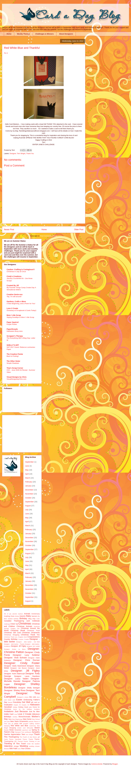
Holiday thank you (25, 707)
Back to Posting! (13, 356)
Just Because (21, 711)
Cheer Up (14, 624)
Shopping (12, 728)
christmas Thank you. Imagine (13, 637)
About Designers (66, 34)
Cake (38, 618)
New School (36, 719)
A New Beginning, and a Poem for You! (21, 303)
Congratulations (33, 637)
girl (39, 702)
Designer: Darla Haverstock (15, 666)
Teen (23, 734)
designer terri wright (33, 646)
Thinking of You (12, 743)
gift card (34, 702)
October (28, 498)
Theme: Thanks (28, 739)
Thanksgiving (13, 737)
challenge (7, 624)
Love (15, 714)
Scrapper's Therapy (15, 336)
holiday (15, 707)
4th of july (7, 614)
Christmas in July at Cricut (16, 271)
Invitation (37, 709)
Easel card (11, 700)
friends (10, 702)
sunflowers (28, 732)
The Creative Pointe (15, 354)
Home (9, 34)
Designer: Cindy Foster (22, 663)
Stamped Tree (19, 732)
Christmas (24, 623)
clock (25, 637)
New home (27, 719)
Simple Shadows (13, 363)
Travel (23, 744)
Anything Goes (9, 616)
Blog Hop (31, 619)
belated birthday (13, 618)
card (28, 621)
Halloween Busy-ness (15, 331)
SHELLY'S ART (13, 345)
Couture (20, 639)
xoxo (19, 748)
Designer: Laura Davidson (27, 676)
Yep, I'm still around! (14, 296)
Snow (11, 730)
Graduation (8, 705)
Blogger (115, 764)
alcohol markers (17, 614)
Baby (28, 616)
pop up (10, 723)
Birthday (23, 618)
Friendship (17, 702)
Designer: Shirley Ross (14, 690)
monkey (14, 716)
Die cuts (32, 697)
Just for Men (34, 711)
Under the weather (33, 743)
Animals (27, 614)
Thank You (30, 153)
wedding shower (34, 746)
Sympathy (36, 732)
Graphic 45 (25, 705)
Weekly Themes (23, 34)
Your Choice (26, 748)
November (29, 494)
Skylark (6, 730)
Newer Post (9, 229)
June (27, 466)
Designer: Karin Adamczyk (14, 674)
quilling (31, 723)
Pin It (6, 53)
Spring (34, 730)
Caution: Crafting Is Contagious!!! (21, 269)
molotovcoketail (96, 764)
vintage (16, 746)
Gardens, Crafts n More (16, 301)
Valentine (8, 746)
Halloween (35, 704)
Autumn (23, 616)
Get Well (26, 702)
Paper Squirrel (13, 322)
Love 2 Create (12, 308)
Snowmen (17, 730)
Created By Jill (13, 285)
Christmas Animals (24, 626)
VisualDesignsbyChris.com (16, 379)
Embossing (28, 700)
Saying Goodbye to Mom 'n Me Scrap (20, 317)
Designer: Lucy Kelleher (26, 655)
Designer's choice (22, 697)
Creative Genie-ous (15, 294)
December (29, 490)
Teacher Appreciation (12, 734)
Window (6, 748)
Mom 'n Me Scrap (14, 315)
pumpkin (25, 723)
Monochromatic (25, 717)
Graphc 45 (17, 705)
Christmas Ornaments (31, 633)
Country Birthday (10, 639)
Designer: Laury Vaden (16, 678)
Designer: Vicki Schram (15, 657)
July (26, 510)
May (26, 470)
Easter (19, 699)
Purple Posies (12, 324)
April (27, 474)
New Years (14, 721)
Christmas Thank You (30, 635)
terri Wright (29, 734)
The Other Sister (13, 361)
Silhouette (30, 728)
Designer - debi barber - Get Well (28, 642)
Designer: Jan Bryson (18, 668)
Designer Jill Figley (18, 646)
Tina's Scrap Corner (15, 368)
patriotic (31, 721)
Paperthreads (12, 329)
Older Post (78, 229)
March (27, 478)
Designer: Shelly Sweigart (29, 688)
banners (34, 616)
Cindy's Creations (14, 276)
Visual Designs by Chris (16, 377)
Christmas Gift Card (12, 633)
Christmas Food (33, 630)
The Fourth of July (26, 737)
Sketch (37, 728)
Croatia (26, 639)
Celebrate (36, 621)
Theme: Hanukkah (15, 739)
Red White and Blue (19, 726)
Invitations (8, 711)
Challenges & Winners (44, 34)
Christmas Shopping (11, 635)
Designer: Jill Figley (25, 670)
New (10, 719)
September (29, 462)
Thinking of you (34, 741)
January (28, 486)
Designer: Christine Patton (22, 650)
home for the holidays (22, 709)
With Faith (13, 748)
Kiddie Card (8, 714)
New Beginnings (17, 719)
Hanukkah (8, 707)
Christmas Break (18, 630)
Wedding (24, 746)
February (28, 482)
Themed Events (23, 741)
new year (7, 721)
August (28, 506)
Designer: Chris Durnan (26, 660)
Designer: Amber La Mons (15, 649)
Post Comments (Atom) (48, 236)
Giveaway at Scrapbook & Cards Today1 (21, 310)
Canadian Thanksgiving (14, 621)
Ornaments (23, 721)
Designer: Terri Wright (17, 153)
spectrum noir (26, 730)
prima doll (18, 723)
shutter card (21, 728)
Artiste (17, 616)
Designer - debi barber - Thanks (14, 644)
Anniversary (35, 614)
